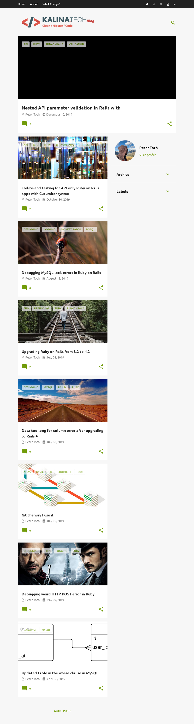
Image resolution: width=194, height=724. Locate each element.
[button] (169, 124)
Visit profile (148, 155)
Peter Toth (148, 147)
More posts (62, 711)
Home (21, 4)
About (34, 4)
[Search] (173, 22)
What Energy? (51, 4)
